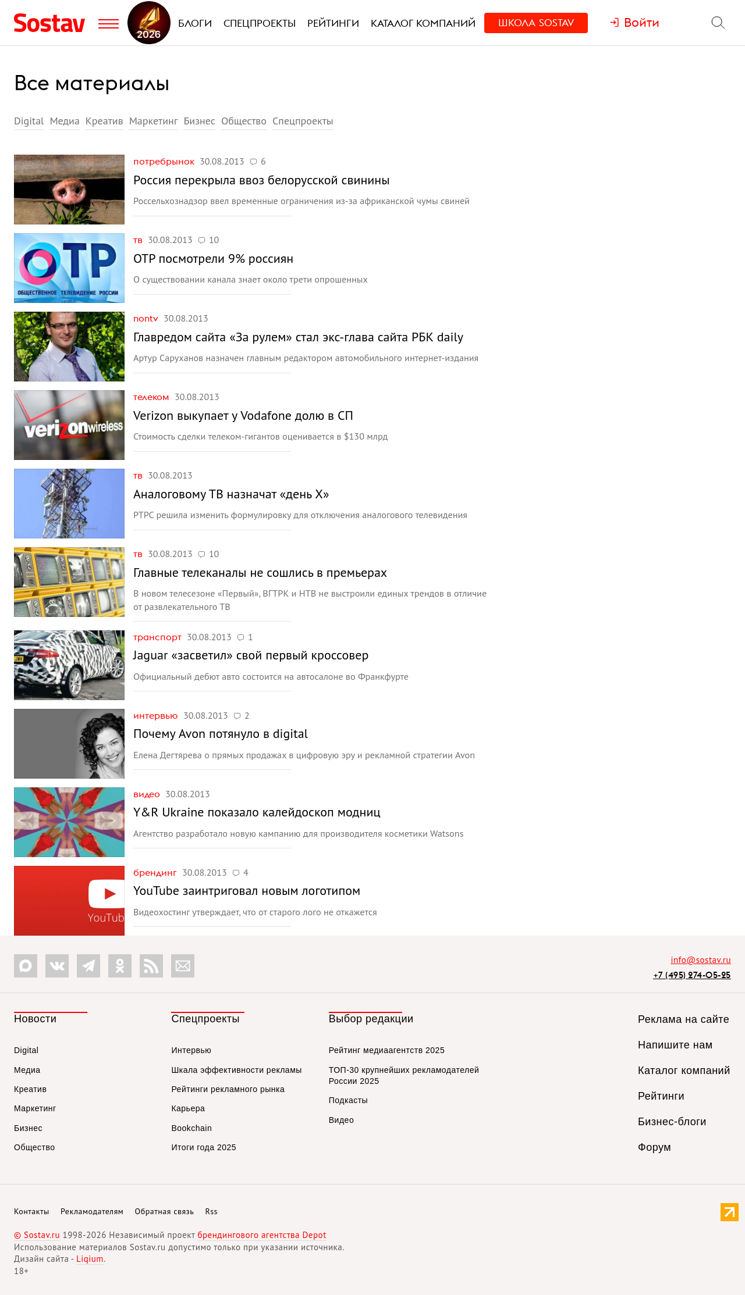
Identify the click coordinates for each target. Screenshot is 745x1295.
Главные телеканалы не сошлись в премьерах (260, 572)
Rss (211, 1211)
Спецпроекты (303, 120)
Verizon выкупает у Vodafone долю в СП (243, 415)
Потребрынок (165, 161)
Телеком (152, 396)
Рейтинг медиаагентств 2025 (387, 1050)
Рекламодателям (92, 1211)
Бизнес (199, 120)
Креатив (104, 120)
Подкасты (348, 1100)
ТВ (139, 239)
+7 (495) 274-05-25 (692, 974)
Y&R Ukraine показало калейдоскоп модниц (256, 812)
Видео (147, 794)
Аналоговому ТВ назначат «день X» (231, 494)
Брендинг (156, 872)
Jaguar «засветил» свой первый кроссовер (250, 655)
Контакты (31, 1211)
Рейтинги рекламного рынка (228, 1089)
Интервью (156, 715)
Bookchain (191, 1128)
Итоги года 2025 (203, 1147)
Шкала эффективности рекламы (236, 1070)
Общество (244, 120)
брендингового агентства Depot (261, 1234)
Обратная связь (164, 1211)
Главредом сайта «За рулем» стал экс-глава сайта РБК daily (298, 337)
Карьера (188, 1108)
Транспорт (158, 637)
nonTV (147, 318)
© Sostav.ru (37, 1234)
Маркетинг (153, 120)
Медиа (64, 120)
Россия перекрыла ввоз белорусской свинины (261, 180)
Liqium (90, 1258)
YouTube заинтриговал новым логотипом (246, 890)
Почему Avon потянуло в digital (220, 733)
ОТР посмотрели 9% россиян (213, 258)
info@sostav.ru (700, 959)
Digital (29, 120)
